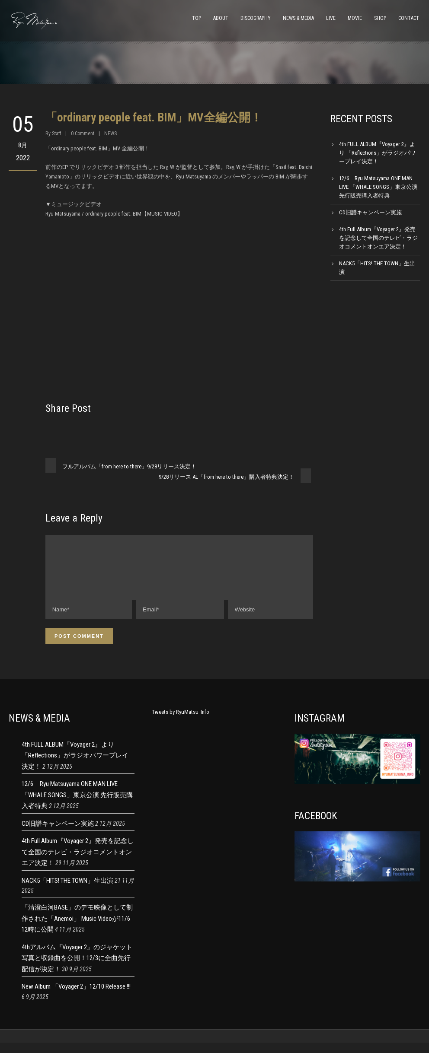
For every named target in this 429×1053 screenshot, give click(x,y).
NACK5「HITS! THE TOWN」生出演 (67, 891)
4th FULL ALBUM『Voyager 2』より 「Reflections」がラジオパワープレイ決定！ (377, 153)
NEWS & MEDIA (298, 18)
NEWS (110, 133)
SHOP (380, 18)
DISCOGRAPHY (255, 18)
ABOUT (220, 18)
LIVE (331, 18)
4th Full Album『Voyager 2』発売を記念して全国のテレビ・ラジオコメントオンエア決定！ (378, 238)
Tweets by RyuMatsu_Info (180, 722)
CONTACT (408, 18)
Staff (56, 133)
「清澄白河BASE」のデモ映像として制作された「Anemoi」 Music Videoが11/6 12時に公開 (77, 929)
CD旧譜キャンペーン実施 (370, 212)
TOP (196, 18)
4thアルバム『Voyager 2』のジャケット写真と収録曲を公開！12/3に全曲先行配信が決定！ (77, 968)
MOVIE (355, 18)
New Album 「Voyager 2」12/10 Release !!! (76, 997)
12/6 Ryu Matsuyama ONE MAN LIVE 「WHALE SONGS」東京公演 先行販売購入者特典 (378, 187)
